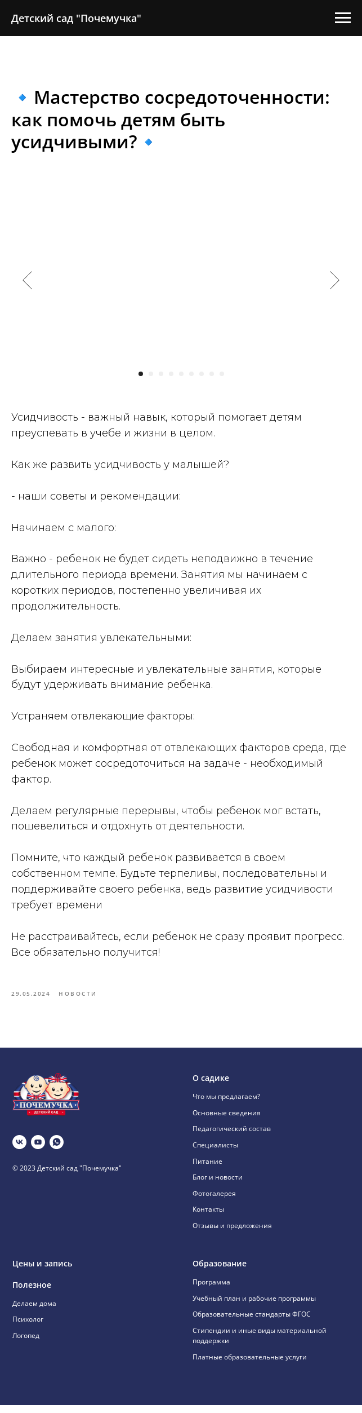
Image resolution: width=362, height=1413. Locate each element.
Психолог (27, 1327)
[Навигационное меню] (343, 18)
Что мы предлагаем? (226, 1104)
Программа (211, 1290)
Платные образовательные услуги (250, 1365)
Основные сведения (227, 1120)
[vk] (19, 1150)
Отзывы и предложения (232, 1233)
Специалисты (215, 1153)
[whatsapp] (57, 1150)
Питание (207, 1169)
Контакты (208, 1217)
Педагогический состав (232, 1137)
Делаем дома (34, 1311)
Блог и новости (218, 1185)
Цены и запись (42, 1271)
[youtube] (38, 1150)
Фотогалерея (214, 1201)
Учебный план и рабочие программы (254, 1306)
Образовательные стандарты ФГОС (252, 1322)
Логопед (25, 1343)
